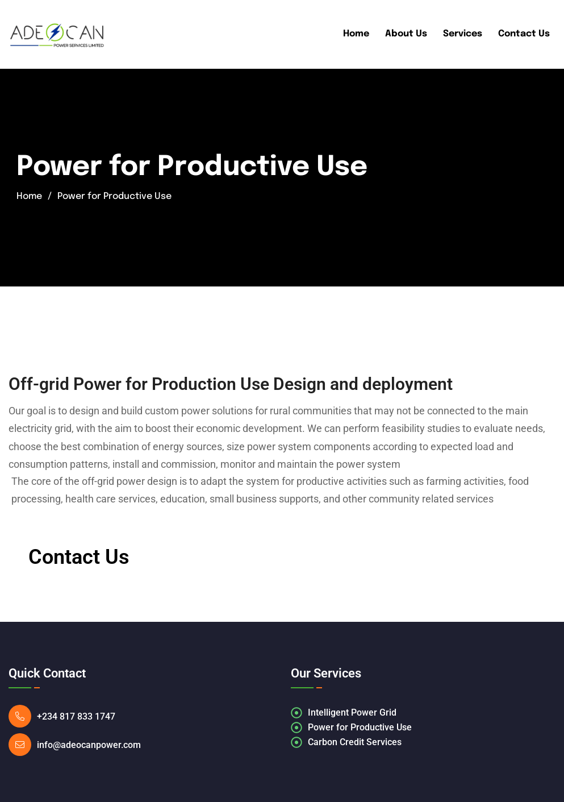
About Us (406, 34)
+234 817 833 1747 (79, 716)
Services (462, 34)
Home (356, 34)
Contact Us (524, 34)
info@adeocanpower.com (89, 744)
